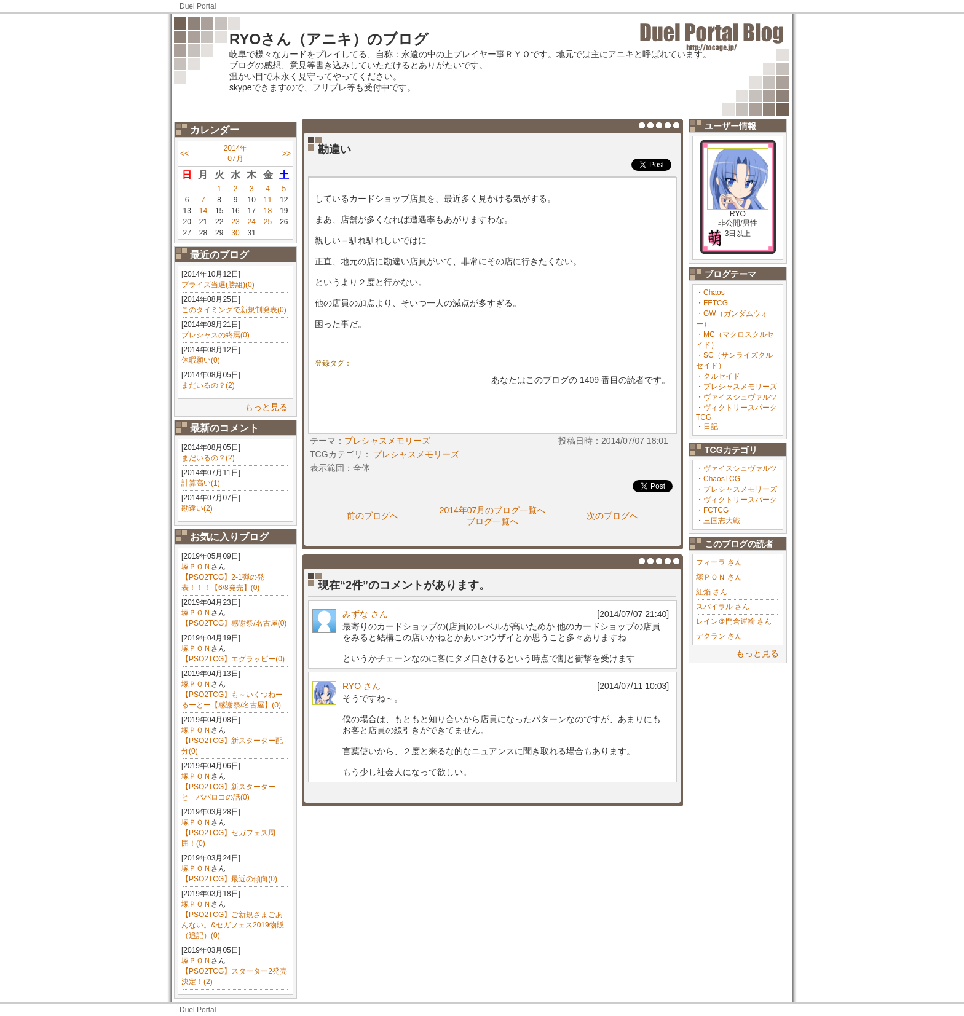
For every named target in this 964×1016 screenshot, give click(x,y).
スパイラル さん (722, 606)
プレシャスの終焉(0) (215, 335)
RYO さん (361, 686)
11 (268, 199)
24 (252, 222)
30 (235, 233)
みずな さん (365, 614)
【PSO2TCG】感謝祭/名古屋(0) (233, 623)
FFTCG (715, 303)
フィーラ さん (719, 562)
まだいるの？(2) (208, 385)
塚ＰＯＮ (196, 566)
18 (268, 211)
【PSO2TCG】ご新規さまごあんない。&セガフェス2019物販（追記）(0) (232, 925)
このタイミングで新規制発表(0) (233, 309)
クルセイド (721, 376)
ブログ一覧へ (492, 521)
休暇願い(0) (200, 360)
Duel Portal (198, 6)
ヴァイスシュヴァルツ (740, 397)
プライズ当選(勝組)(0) (218, 284)
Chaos (714, 292)
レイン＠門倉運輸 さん (734, 621)
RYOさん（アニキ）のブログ (329, 39)
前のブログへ (372, 516)
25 (268, 222)
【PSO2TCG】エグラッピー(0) (233, 659)
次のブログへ (612, 516)
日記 (710, 426)
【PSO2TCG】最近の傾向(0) (229, 879)
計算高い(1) (200, 483)
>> (286, 153)
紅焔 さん (711, 592)
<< (184, 153)
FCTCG (716, 510)
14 (203, 211)
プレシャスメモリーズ (740, 386)
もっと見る (266, 407)
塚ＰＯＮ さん (719, 577)
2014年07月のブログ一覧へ (493, 510)
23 (235, 222)
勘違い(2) (197, 508)
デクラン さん (719, 636)
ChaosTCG (721, 479)
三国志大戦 (721, 520)
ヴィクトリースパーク (740, 499)
